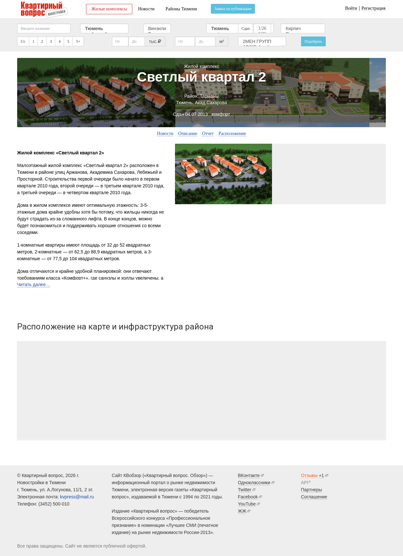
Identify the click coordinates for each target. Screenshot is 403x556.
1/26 (262, 28)
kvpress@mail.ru (77, 496)
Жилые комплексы (109, 8)
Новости (146, 8)
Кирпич (303, 28)
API (305, 482)
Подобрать (313, 41)
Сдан (246, 28)
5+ (78, 41)
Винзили (157, 28)
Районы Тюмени (181, 8)
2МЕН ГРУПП (262, 41)
